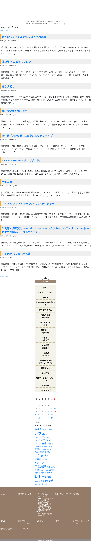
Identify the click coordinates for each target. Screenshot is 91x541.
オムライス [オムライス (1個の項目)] (52, 429)
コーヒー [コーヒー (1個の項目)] (48, 434)
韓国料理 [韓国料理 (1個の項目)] (37, 481)
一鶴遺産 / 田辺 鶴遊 (44, 506)
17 (39, 412)
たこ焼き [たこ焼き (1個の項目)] (45, 429)
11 (42, 408)
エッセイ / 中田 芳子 (44, 500)
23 (36, 415)
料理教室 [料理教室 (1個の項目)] (44, 459)
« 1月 (38, 418)
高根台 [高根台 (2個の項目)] (40, 484)
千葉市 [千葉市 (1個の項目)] (49, 449)
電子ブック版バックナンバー (45, 379)
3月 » (52, 418)
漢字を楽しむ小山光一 (45, 323)
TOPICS (76, 494)
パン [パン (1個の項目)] (36, 440)
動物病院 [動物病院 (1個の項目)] (43, 449)
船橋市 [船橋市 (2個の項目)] (49, 473)
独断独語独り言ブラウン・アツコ (45, 361)
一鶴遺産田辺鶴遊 (45, 354)
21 (52, 412)
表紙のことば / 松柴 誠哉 (45, 514)
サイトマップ (45, 390)
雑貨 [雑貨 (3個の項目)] (49, 476)
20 (49, 412)
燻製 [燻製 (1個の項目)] (42, 470)
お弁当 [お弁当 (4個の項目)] (38, 429)
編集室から (45, 368)
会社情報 (45, 373)
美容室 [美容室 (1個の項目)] (46, 470)
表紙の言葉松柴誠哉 (45, 316)
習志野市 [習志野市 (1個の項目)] (43, 473)
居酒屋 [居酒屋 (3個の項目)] (38, 459)
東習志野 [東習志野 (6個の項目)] (40, 466)
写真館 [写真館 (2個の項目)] (37, 449)
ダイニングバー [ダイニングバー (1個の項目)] (50, 437)
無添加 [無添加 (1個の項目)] (53, 467)
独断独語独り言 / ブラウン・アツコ (45, 511)
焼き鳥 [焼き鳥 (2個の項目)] (37, 470)
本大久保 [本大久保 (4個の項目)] (39, 462)
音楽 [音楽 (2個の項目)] (42, 481)
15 (55, 408)
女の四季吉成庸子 (45, 346)
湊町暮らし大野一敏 (45, 331)
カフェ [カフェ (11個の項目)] (40, 433)
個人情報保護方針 (6, 529)
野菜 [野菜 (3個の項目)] (44, 476)
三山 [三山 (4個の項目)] (44, 443)
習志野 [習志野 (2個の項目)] (51, 470)
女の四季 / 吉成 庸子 (44, 502)
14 (52, 408)
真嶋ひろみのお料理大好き (45, 303)
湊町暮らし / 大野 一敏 (44, 504)
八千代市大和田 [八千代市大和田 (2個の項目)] (41, 447)
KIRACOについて (45, 292)
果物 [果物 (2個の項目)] (48, 467)
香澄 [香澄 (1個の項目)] (36, 484)
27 (49, 415)
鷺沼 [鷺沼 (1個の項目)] (45, 484)
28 (52, 415)
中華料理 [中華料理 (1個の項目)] (50, 444)
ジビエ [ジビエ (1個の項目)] (37, 437)
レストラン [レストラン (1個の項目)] (38, 444)
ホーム (45, 288)
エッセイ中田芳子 (45, 339)
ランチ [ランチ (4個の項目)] (49, 439)
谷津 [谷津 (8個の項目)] (38, 476)
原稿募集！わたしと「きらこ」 (25, 522)
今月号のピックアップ (63, 494)
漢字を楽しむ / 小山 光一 (45, 508)
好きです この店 (45, 310)
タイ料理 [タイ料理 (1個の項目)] (42, 437)
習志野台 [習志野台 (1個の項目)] (37, 473)
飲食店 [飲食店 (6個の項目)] (49, 480)
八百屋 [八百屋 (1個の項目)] (50, 447)
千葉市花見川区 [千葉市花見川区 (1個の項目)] (39, 452)
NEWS (45, 297)
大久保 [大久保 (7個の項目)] (39, 455)
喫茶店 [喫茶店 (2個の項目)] (47, 452)
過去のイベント (5, 30)
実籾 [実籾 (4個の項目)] (46, 455)
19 (45, 412)
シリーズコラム (42, 494)
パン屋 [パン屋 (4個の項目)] (41, 439)
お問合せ (45, 385)
